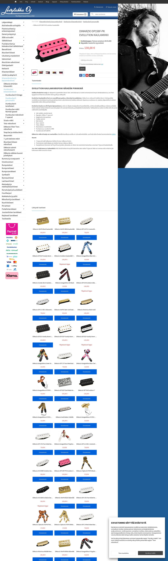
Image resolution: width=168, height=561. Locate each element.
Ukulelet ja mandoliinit (11, 56)
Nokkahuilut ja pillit (9, 196)
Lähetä (82, 68)
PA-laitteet (6, 206)
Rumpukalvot (7, 165)
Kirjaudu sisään (112, 7)
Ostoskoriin (40, 237)
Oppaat (54, 2)
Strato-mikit (8, 120)
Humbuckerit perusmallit (10, 99)
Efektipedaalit (7, 65)
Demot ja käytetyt (9, 34)
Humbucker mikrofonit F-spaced (14, 116)
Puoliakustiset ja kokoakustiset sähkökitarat (12, 45)
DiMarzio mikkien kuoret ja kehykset (13, 154)
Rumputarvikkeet (9, 171)
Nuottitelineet (7, 202)
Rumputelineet (8, 168)
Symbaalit (6, 174)
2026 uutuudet (7, 37)
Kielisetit (5, 68)
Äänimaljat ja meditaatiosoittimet (10, 185)
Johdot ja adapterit (9, 75)
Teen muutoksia (123, 554)
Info (21, 2)
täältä (113, 134)
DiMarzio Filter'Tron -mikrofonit (12, 128)
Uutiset (40, 2)
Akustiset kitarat (8, 52)
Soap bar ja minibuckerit (13, 132)
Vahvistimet (6, 59)
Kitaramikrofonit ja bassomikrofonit (9, 79)
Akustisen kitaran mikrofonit (10, 143)
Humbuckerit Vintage (13, 95)
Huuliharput (7, 193)
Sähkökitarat (7, 40)
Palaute (85, 2)
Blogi (47, 2)
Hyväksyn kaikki (150, 554)
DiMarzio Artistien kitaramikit (10, 85)
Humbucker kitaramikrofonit (10, 90)
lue (102, 64)
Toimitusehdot (75, 2)
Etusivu (5, 495)
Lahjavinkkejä (7, 22)
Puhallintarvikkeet (9, 209)
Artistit (33, 2)
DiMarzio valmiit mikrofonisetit (10, 148)
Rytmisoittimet (8, 178)
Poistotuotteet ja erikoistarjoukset (8, 30)
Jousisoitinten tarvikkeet (11, 212)
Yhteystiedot (64, 2)
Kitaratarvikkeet (8, 72)
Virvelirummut (7, 162)
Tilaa (35, 507)
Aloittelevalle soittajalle (11, 25)
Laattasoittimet (8, 181)
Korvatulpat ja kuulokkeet (12, 190)
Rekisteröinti (99, 7)
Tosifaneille (6, 219)
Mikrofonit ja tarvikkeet (11, 199)
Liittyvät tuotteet (39, 207)
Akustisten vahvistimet (11, 62)
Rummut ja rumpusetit (11, 159)
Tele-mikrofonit (10, 123)
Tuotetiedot (36, 80)
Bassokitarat (6, 49)
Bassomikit (8, 135)
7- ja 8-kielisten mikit (12, 139)
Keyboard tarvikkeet (10, 215)
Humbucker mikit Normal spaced (12, 110)
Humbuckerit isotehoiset (10, 105)
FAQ (26, 2)
